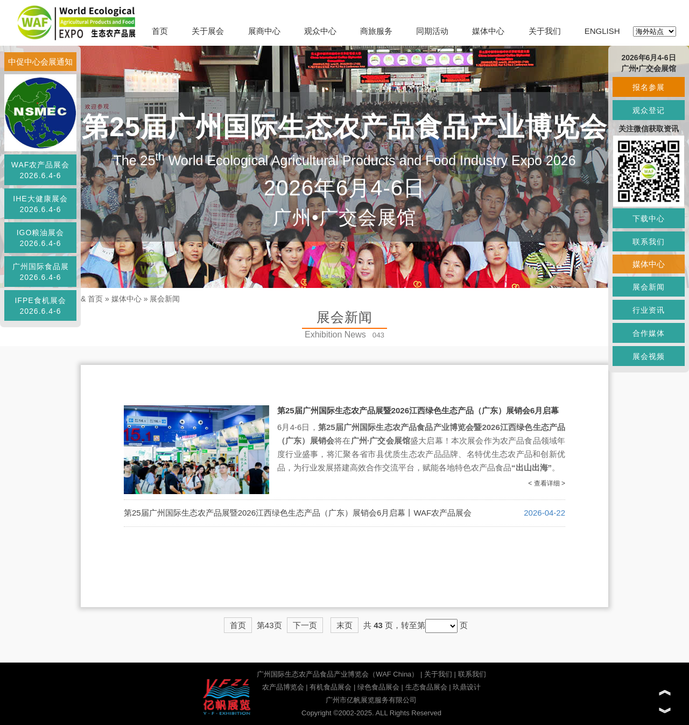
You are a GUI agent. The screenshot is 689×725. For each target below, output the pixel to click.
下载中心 (648, 218)
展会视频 (648, 356)
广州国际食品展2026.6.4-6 (40, 271)
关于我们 (545, 31)
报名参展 (648, 87)
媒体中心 (488, 31)
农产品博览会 (283, 687)
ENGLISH (602, 31)
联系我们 (472, 674)
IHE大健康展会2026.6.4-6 (40, 204)
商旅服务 (376, 31)
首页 (160, 31)
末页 (344, 625)
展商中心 (264, 31)
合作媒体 (648, 333)
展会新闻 (165, 298)
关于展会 (208, 31)
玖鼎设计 (467, 687)
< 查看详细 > (546, 483)
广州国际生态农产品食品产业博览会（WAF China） (337, 674)
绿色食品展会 (378, 687)
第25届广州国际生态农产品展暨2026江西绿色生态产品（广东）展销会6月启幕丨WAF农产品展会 (298, 512)
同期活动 (432, 31)
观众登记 (648, 110)
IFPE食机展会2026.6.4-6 (40, 305)
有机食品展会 (330, 687)
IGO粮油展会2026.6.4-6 (41, 238)
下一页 (305, 625)
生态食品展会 (426, 687)
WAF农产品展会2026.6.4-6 (40, 170)
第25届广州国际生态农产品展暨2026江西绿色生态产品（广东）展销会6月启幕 (418, 410)
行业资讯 (648, 310)
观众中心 (320, 31)
